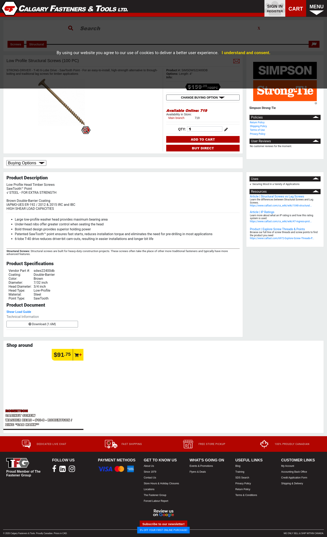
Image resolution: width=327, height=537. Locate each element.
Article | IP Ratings (262, 212)
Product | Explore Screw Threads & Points (277, 229)
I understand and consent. (246, 52)
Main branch (176, 118)
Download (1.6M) (42, 324)
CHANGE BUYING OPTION (203, 97)
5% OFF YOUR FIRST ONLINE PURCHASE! (163, 530)
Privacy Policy (257, 133)
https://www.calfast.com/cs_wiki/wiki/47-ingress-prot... (281, 221)
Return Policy (257, 122)
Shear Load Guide (18, 312)
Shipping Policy (258, 126)
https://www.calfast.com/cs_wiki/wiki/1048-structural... (281, 205)
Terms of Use (257, 130)
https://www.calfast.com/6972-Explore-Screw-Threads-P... (282, 238)
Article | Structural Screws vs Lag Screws (277, 196)
